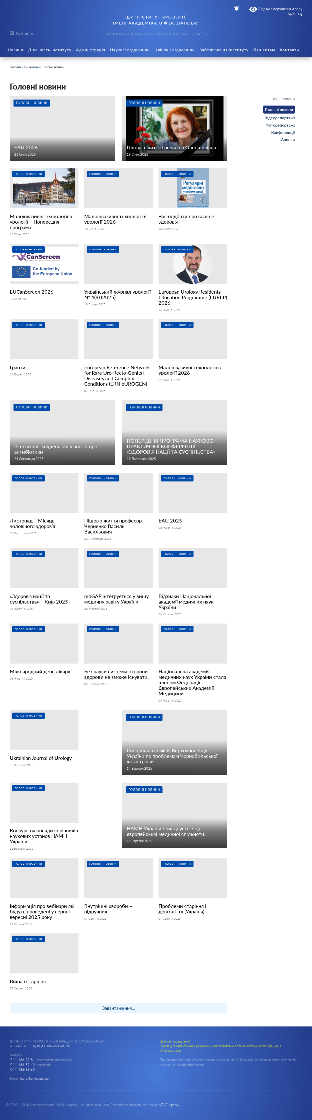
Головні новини (279, 109)
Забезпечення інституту (224, 49)
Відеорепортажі (279, 117)
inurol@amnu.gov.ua (34, 1078)
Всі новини (32, 67)
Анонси (288, 139)
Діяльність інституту (49, 49)
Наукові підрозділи (130, 49)
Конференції (283, 132)
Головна (15, 67)
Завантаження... (118, 1008)
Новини (15, 49)
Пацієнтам (264, 49)
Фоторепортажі (280, 125)
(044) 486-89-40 (22, 1065)
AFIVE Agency (169, 1105)
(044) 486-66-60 (22, 1069)
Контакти (289, 49)
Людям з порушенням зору (275, 9)
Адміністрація (90, 49)
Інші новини (284, 98)
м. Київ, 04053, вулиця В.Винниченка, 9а (40, 1046)
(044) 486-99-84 (22, 1060)
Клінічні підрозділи (174, 49)
